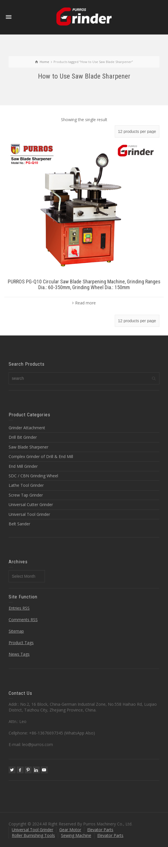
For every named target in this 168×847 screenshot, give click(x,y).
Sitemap (16, 631)
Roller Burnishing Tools (33, 835)
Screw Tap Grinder (26, 495)
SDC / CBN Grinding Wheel (33, 475)
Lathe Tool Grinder (26, 485)
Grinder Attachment (27, 427)
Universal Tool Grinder (29, 514)
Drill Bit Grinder (23, 437)
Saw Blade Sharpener (28, 447)
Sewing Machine (76, 835)
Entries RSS (19, 608)
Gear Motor (70, 829)
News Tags (19, 654)
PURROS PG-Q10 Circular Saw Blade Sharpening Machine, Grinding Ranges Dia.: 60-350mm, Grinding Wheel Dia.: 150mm (84, 284)
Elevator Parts (100, 829)
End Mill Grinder (23, 466)
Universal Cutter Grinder (31, 504)
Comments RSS (23, 619)
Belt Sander (19, 523)
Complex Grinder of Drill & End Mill (41, 456)
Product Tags (21, 642)
